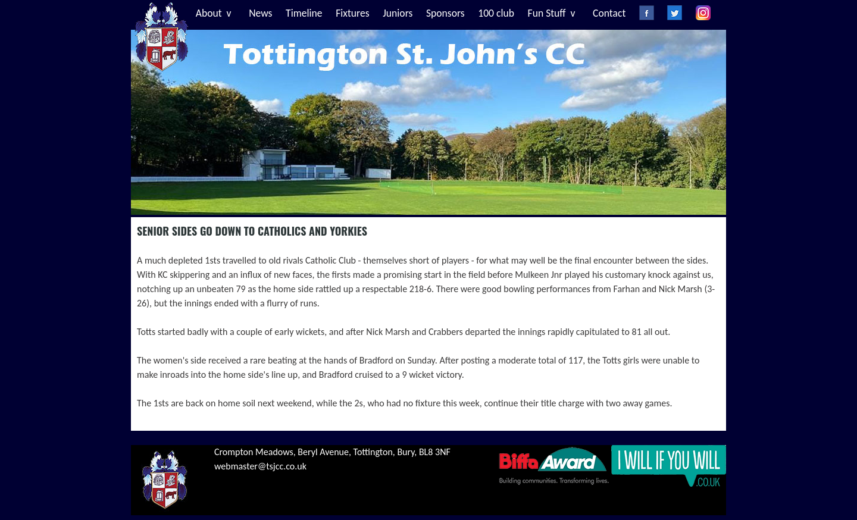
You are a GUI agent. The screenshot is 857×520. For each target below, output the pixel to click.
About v (214, 13)
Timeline (304, 13)
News (260, 13)
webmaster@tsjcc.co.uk (260, 466)
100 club (496, 13)
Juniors (397, 13)
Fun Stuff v (551, 13)
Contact (609, 13)
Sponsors (445, 13)
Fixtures (352, 13)
